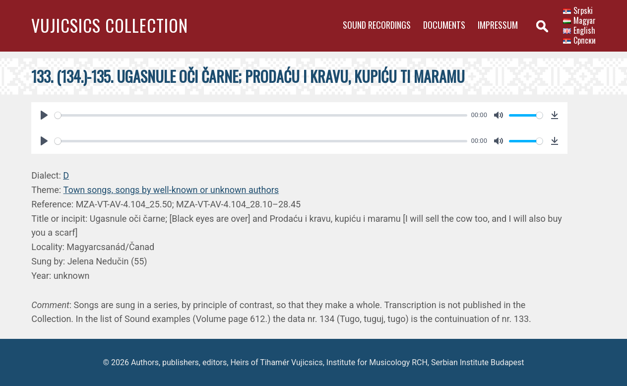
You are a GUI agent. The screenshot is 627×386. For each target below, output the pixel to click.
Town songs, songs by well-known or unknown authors (171, 190)
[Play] (44, 115)
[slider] (261, 115)
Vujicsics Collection (109, 25)
